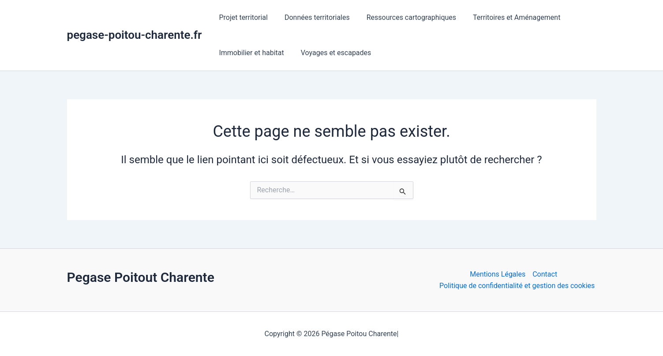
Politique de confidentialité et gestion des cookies (517, 285)
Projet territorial (241, 17)
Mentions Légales (497, 274)
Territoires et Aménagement (507, 17)
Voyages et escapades (332, 53)
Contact (544, 274)
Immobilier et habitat (249, 53)
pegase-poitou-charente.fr (134, 34)
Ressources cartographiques (404, 17)
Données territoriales (313, 17)
